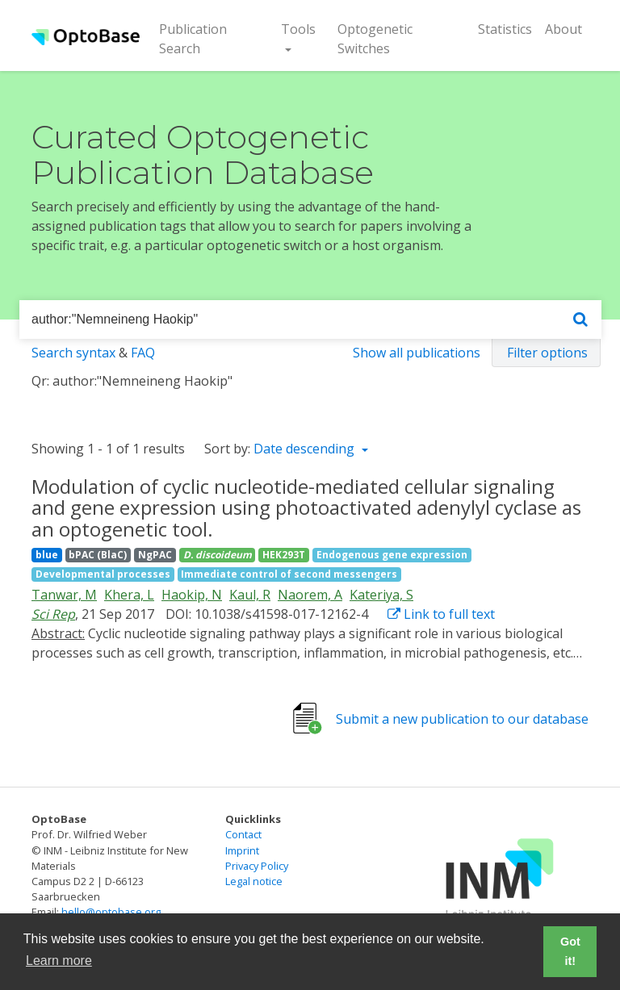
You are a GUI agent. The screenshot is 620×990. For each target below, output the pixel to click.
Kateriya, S (381, 595)
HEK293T (283, 555)
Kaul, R (249, 595)
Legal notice (254, 881)
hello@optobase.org (111, 911)
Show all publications (416, 352)
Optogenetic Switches (375, 38)
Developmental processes (103, 574)
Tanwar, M (64, 595)
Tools (298, 29)
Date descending (305, 448)
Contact (243, 834)
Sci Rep (53, 614)
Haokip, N (191, 595)
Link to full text (441, 614)
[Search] (580, 320)
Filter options (547, 352)
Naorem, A (310, 595)
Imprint (242, 850)
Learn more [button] (59, 960)
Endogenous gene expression (391, 555)
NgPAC (155, 555)
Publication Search (206, 38)
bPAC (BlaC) (98, 555)
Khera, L (129, 595)
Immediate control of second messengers (289, 574)
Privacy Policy (256, 865)
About (563, 29)
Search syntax (73, 352)
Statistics (505, 29)
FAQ (143, 352)
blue (47, 555)
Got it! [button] (570, 951)
